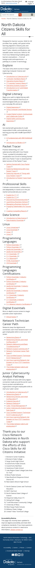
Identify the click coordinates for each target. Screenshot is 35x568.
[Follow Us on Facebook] (16, 555)
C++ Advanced (11, 258)
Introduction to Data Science (16, 218)
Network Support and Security (17, 349)
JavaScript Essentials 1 (14, 249)
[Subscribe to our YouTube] (19, 555)
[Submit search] (20, 14)
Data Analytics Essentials (15, 220)
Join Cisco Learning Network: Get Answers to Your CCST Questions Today (18, 362)
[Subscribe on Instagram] (22, 555)
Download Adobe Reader (14, 551)
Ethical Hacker (11, 317)
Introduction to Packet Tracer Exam (18, 178)
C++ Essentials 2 (12, 256)
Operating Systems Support (16, 86)
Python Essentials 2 (13, 247)
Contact (29, 547)
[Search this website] (9, 14)
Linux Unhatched (12, 227)
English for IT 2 (11, 197)
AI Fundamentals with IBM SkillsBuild (19, 138)
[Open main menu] (32, 14)
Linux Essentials (12, 230)
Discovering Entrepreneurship (17, 200)
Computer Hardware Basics (15, 79)
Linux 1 (8, 232)
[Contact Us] (13, 555)
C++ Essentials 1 (12, 254)
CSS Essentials (11, 263)
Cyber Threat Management (15, 406)
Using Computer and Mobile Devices (19, 109)
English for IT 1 (11, 195)
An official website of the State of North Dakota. (11, 2)
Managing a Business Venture (17, 204)
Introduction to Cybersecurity (16, 76)
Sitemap (27, 551)
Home (3, 19)
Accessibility (7, 547)
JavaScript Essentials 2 (14, 252)
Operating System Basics (15, 81)
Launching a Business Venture (17, 202)
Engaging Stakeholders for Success (18, 206)
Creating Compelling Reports (16, 211)
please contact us (17, 530)
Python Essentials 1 (13, 245)
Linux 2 (8, 234)
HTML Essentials (12, 261)
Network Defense (12, 403)
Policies (22, 547)
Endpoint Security (12, 401)
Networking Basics (13, 337)
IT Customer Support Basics (16, 83)
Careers (15, 547)
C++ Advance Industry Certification (18, 304)
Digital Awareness (12, 107)
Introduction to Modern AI (15, 143)
